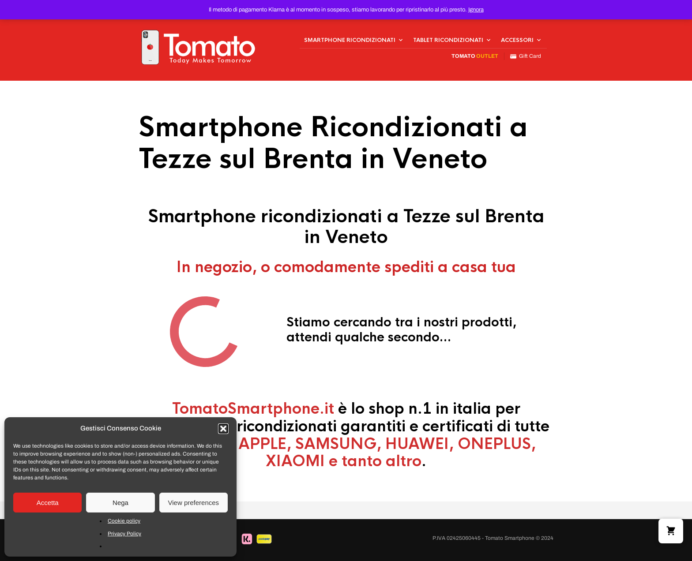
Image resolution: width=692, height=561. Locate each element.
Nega (120, 502)
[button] (223, 428)
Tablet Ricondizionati (448, 40)
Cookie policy (124, 521)
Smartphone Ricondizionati (349, 40)
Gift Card (525, 56)
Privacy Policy (124, 534)
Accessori (517, 40)
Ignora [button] (476, 10)
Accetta (48, 502)
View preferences (193, 502)
